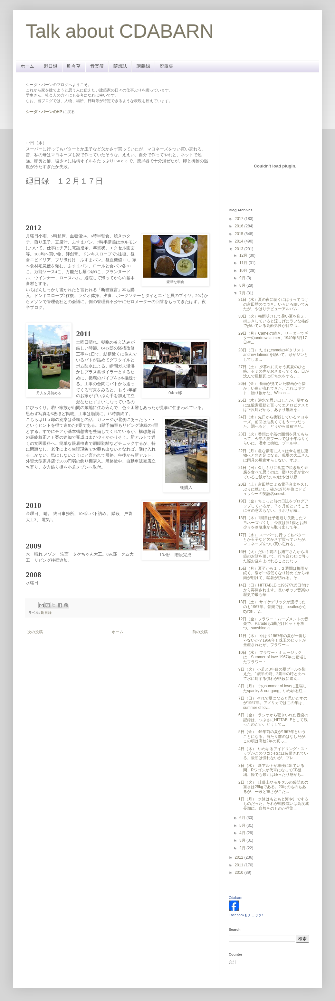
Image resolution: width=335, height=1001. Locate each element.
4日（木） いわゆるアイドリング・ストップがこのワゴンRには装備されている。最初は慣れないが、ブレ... (273, 753)
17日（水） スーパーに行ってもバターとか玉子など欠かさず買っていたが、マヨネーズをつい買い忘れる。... (273, 540)
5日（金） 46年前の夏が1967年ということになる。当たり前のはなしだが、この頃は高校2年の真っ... (273, 736)
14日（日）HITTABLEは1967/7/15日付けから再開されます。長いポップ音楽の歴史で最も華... (273, 590)
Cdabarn (235, 898)
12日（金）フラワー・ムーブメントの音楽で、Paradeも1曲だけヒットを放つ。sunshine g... (273, 624)
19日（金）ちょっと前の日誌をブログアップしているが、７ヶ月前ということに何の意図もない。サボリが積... (273, 506)
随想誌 (120, 66)
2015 (239, 234)
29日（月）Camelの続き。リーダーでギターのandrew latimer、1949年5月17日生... (273, 338)
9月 (242, 278)
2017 (239, 218)
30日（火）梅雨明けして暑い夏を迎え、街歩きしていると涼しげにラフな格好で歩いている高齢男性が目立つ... (273, 321)
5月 (242, 825)
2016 (239, 226)
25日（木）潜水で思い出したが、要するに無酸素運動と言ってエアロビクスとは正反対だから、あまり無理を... (273, 405)
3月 (242, 840)
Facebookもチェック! (246, 915)
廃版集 (166, 66)
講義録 (143, 66)
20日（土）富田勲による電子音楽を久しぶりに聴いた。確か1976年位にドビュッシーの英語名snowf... (273, 489)
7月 (242, 293)
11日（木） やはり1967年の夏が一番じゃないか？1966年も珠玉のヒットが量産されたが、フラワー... (272, 640)
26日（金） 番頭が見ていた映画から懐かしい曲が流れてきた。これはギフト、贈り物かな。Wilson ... (272, 388)
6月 (242, 817)
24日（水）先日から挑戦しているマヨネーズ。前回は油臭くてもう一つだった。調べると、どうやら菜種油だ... (273, 422)
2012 (239, 857)
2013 (239, 249)
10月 (244, 270)
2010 (239, 872)
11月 (244, 263)
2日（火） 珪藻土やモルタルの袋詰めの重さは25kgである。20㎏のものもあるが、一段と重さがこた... (273, 787)
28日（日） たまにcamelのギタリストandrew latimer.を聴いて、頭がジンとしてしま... (273, 355)
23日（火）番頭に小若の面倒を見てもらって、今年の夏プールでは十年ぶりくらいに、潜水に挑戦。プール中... (273, 439)
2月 (242, 848)
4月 (242, 833)
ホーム (27, 66)
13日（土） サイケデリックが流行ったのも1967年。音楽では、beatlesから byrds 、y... (272, 607)
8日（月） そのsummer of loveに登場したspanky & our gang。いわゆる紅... (272, 688)
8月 (242, 285)
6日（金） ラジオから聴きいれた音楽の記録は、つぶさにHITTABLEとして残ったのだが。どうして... (273, 720)
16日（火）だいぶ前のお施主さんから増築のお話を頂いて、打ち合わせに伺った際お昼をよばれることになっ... (273, 556)
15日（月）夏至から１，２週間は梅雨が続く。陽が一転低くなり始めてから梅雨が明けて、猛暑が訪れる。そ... (273, 573)
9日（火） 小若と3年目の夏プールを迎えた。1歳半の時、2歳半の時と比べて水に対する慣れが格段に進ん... (272, 674)
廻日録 (50, 66)
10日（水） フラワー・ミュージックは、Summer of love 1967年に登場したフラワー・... (272, 657)
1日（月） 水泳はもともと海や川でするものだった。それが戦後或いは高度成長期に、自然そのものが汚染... (273, 804)
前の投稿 (200, 632)
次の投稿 (35, 632)
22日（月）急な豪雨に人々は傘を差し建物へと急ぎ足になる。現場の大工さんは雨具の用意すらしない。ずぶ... (273, 455)
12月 (244, 255)
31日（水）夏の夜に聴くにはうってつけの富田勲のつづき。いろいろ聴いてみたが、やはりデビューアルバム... (273, 304)
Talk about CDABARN (120, 31)
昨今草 (74, 66)
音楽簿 (97, 66)
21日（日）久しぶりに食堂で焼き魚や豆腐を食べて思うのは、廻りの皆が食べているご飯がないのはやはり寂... (273, 472)
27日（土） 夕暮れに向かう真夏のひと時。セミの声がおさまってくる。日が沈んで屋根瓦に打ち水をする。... (273, 371)
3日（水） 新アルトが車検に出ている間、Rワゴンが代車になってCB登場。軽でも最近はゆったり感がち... (271, 770)
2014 (239, 241)
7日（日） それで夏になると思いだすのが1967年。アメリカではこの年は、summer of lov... (272, 703)
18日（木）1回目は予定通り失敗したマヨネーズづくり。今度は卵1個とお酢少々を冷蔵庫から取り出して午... (272, 522)
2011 (239, 865)
